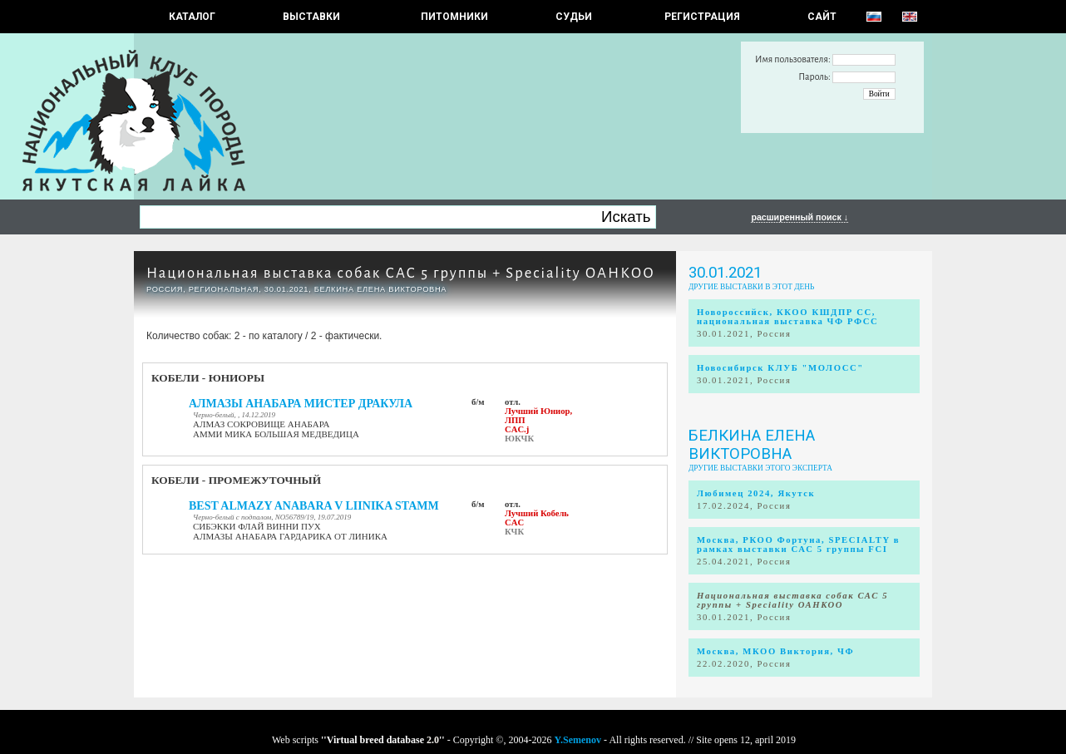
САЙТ (822, 16)
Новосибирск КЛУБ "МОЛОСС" (780, 367)
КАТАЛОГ (192, 16)
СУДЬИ (573, 16)
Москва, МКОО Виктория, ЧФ (775, 651)
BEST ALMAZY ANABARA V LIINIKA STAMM (314, 506)
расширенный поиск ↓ (799, 217)
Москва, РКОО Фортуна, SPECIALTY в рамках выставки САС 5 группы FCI (798, 544)
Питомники (454, 16)
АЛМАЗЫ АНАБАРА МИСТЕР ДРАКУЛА (300, 403)
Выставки (311, 16)
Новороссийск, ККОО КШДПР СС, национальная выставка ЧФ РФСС (787, 317)
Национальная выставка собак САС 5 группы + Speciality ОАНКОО (400, 273)
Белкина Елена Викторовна (751, 444)
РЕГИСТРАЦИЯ (702, 16)
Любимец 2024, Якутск (756, 493)
